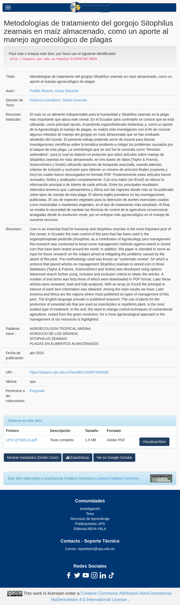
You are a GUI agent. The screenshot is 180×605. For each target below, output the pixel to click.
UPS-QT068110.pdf (21, 440)
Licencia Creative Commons (117, 478)
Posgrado (37, 391)
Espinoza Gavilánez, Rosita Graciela (58, 100)
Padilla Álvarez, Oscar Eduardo (54, 91)
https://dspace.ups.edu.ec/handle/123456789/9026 (69, 372)
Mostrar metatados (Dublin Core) (32, 458)
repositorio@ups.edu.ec (96, 549)
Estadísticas (77, 457)
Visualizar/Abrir (154, 442)
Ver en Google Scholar (114, 458)
